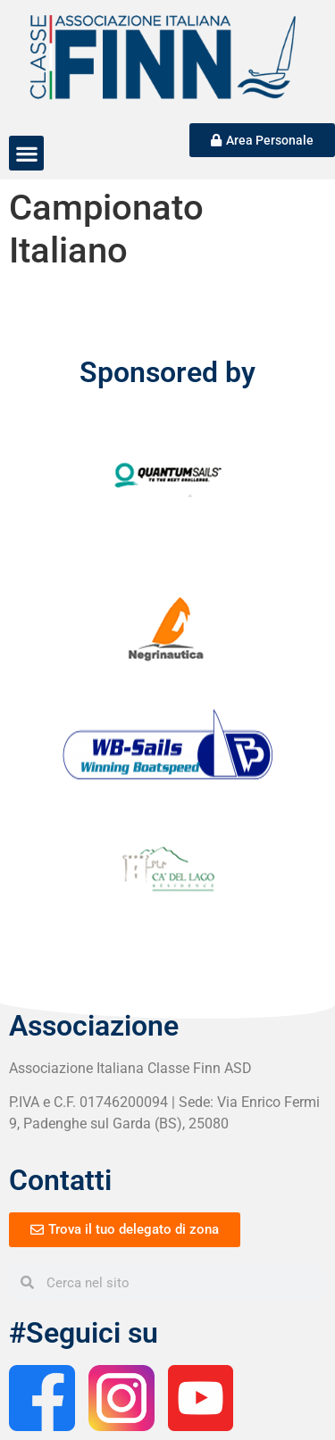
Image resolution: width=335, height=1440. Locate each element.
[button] (26, 153)
